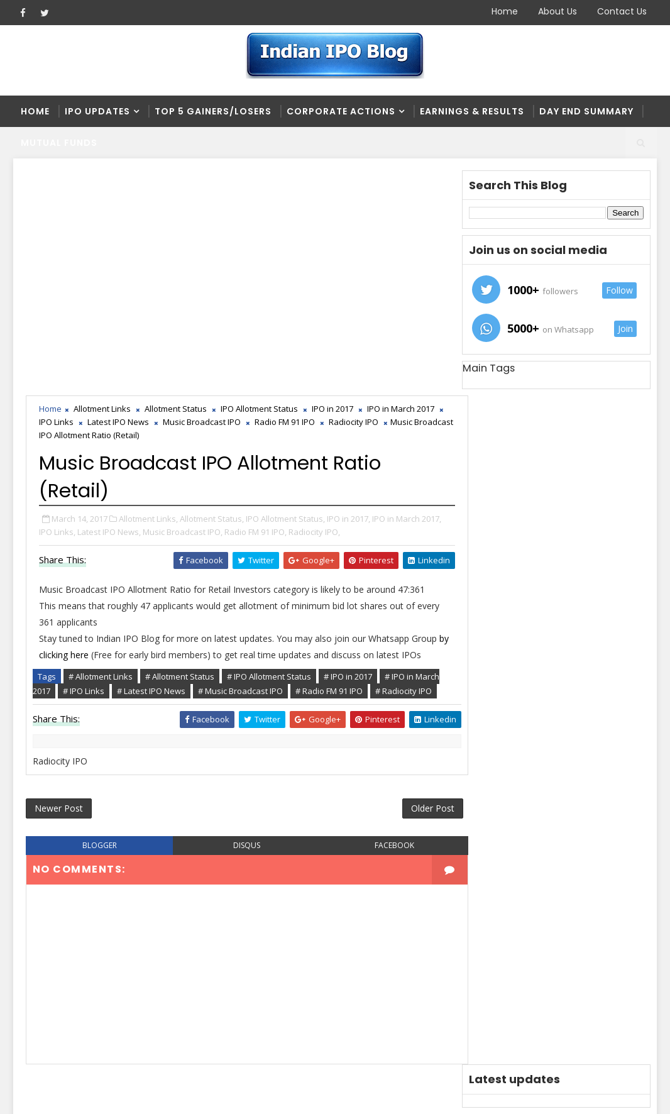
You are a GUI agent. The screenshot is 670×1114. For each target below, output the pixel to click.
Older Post (419, 584)
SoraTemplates (92, 1095)
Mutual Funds (59, 142)
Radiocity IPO (365, 197)
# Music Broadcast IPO (240, 466)
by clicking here (70, 430)
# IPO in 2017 (348, 451)
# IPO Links (83, 466)
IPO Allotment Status (259, 184)
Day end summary (586, 111)
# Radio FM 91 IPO (329, 466)
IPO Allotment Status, (285, 293)
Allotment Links (102, 184)
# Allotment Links (101, 451)
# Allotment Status (179, 451)
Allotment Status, (212, 293)
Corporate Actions (341, 111)
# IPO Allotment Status (269, 451)
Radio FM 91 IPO (296, 197)
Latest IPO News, (109, 306)
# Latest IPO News (151, 466)
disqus (240, 622)
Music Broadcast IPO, (182, 306)
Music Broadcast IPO (214, 197)
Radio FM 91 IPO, (255, 306)
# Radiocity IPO (403, 466)
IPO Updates (97, 111)
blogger (97, 622)
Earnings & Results (472, 111)
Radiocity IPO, (314, 306)
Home (505, 11)
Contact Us (622, 11)
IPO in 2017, (348, 293)
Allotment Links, (148, 293)
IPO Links (68, 197)
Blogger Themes (227, 1095)
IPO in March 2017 (400, 184)
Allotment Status (176, 184)
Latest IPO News (130, 197)
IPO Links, (57, 306)
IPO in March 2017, (406, 293)
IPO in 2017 (332, 184)
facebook (383, 622)
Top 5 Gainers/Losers (213, 111)
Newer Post (59, 584)
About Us (557, 11)
